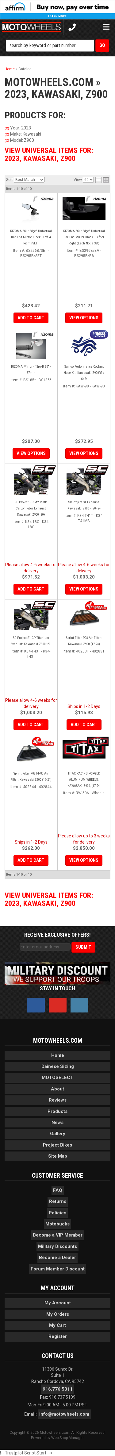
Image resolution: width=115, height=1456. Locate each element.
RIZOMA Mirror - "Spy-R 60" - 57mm (31, 370)
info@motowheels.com (64, 1414)
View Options (83, 318)
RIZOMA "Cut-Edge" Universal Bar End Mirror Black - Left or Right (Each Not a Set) (84, 237)
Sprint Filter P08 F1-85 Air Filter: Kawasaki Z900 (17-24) (31, 776)
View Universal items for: (49, 154)
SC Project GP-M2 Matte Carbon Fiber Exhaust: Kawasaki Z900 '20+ (31, 508)
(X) (7, 128)
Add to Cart (30, 318)
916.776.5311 (58, 1389)
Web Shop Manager (67, 1438)
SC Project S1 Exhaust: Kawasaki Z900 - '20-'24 (84, 505)
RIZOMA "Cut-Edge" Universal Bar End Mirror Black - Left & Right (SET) (31, 237)
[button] (57, 45)
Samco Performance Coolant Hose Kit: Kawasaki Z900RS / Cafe (84, 373)
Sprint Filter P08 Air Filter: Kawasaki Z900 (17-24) (84, 641)
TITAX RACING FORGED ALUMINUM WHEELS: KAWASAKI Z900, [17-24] (84, 779)
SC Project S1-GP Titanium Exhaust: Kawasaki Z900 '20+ (31, 641)
